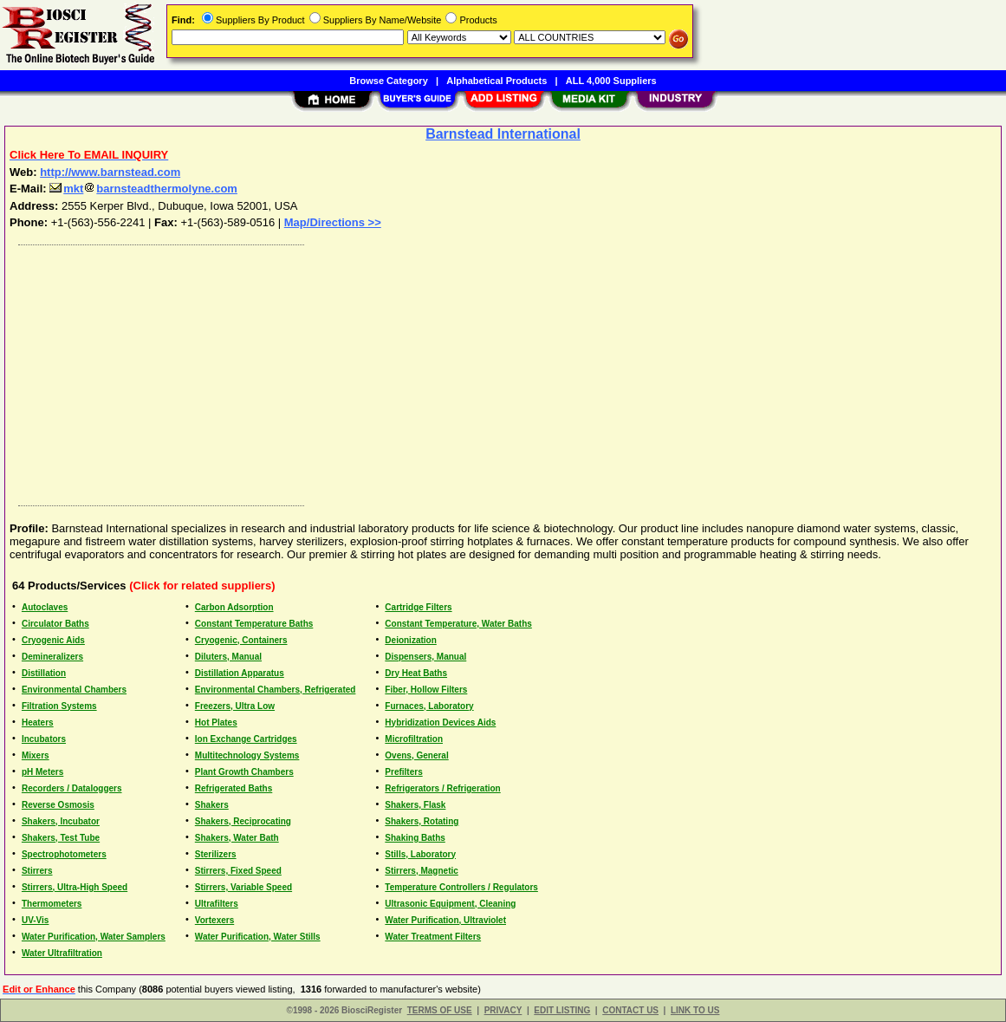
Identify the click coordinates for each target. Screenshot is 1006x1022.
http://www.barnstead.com (110, 172)
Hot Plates (216, 722)
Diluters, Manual (228, 656)
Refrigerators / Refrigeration (442, 788)
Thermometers (51, 903)
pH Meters (42, 772)
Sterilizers (216, 854)
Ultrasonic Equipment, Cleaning (450, 903)
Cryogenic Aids (53, 640)
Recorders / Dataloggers (72, 788)
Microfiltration (414, 739)
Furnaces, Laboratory (429, 706)
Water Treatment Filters (433, 936)
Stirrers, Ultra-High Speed (74, 887)
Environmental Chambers (74, 689)
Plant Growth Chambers (244, 772)
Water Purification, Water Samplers (94, 936)
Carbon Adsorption (234, 607)
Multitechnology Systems (247, 755)
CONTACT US (630, 1010)
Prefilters (403, 772)
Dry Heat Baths (416, 673)
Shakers (212, 805)
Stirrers (37, 871)
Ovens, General (416, 755)
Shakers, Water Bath (237, 838)
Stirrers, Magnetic (421, 871)
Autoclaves (45, 607)
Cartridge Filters (418, 607)
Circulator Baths (55, 623)
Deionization (410, 640)
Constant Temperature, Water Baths (458, 623)
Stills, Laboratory (420, 854)
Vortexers (214, 920)
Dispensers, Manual (425, 656)
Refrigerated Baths (233, 788)
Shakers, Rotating (421, 821)
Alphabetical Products (496, 80)
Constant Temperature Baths (254, 623)
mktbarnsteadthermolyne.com (143, 188)
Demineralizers (52, 656)
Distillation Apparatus (239, 673)
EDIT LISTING (562, 1010)
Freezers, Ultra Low (235, 706)
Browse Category (388, 80)
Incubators (44, 739)
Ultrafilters (216, 903)
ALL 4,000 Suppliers (611, 80)
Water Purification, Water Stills (258, 936)
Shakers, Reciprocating (243, 821)
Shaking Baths (415, 838)
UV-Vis (35, 920)
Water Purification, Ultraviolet (445, 920)
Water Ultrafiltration (62, 953)
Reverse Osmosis (58, 805)
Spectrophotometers (64, 854)
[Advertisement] (503, 371)
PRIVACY (503, 1010)
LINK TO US (695, 1010)
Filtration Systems (59, 706)
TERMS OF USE (439, 1010)
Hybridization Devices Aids (440, 722)
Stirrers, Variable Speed (243, 887)
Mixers (35, 755)
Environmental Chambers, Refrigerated (275, 689)
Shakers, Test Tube (61, 838)
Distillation (44, 673)
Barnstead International (503, 134)
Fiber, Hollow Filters (426, 689)
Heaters (38, 722)
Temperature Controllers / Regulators (461, 887)
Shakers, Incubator (61, 821)
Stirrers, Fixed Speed (238, 871)
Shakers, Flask (415, 805)
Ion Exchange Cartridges (246, 739)
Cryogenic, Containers (241, 640)
